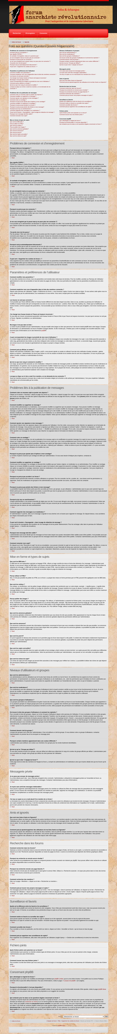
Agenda (27, 42)
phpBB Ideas (102, 989)
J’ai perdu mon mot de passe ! (18, 63)
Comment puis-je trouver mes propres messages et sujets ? (76, 95)
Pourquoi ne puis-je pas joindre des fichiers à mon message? (27, 107)
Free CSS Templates (70, 1029)
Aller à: (60, 1016)
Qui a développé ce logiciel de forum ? (70, 120)
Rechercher (17, 33)
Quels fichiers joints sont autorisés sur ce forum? (73, 112)
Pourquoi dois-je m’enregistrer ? (19, 52)
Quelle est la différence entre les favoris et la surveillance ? (75, 101)
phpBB (43, 330)
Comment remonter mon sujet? (18, 115)
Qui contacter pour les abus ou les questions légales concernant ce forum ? (80, 124)
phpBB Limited (58, 979)
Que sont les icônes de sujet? (18, 136)
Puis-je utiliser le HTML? (17, 123)
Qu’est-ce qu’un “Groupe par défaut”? (69, 63)
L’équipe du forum (52, 1021)
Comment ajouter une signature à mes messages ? (24, 98)
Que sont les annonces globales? (19, 129)
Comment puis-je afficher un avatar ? (20, 83)
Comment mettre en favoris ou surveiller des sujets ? (74, 103)
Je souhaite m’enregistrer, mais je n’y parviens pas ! (24, 56)
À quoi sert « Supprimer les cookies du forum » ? (23, 66)
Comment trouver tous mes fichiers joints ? (71, 114)
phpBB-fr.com (61, 1025)
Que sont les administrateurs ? (68, 52)
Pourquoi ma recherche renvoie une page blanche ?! (74, 92)
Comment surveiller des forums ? (68, 105)
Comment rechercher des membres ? (69, 93)
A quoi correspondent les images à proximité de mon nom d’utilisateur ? (30, 81)
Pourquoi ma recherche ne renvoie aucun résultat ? (73, 90)
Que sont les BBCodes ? (17, 121)
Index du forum (16, 42)
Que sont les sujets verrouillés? (18, 134)
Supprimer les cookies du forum (70, 1021)
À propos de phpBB (69, 981)
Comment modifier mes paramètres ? (20, 72)
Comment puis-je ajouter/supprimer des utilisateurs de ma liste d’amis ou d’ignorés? (82, 82)
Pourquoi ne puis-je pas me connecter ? (21, 59)
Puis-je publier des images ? (18, 127)
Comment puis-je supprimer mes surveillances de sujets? (75, 106)
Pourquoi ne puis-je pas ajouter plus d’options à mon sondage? (27, 101)
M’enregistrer (30, 33)
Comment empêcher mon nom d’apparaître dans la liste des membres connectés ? (33, 74)
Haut (13, 158)
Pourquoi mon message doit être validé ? (21, 114)
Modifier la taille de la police (105, 42)
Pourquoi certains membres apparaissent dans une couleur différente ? (79, 61)
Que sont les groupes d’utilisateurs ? (69, 56)
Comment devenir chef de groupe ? (69, 59)
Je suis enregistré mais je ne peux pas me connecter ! (25, 57)
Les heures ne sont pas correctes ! (19, 76)
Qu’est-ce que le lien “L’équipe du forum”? (71, 64)
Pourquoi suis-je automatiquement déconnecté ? (23, 64)
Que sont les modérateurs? (67, 54)
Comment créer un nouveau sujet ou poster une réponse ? (26, 94)
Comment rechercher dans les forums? (70, 88)
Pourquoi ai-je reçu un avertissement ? (20, 108)
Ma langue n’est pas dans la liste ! (19, 79)
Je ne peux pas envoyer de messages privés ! (72, 71)
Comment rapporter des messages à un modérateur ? (25, 110)
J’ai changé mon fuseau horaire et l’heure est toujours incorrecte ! (28, 78)
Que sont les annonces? (17, 130)
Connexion (43, 33)
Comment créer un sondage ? (18, 100)
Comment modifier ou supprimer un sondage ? (23, 103)
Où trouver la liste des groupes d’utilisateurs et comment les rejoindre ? (79, 57)
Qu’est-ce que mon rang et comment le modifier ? (24, 85)
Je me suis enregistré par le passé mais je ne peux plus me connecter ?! (30, 61)
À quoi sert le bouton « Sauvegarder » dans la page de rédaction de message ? (32, 112)
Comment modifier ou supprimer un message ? (23, 96)
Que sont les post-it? (15, 132)
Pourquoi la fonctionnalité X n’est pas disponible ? (73, 122)
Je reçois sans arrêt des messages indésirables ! (73, 72)
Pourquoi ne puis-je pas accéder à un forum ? (22, 105)
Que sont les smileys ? (16, 125)
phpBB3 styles (87, 1029)
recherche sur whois (31, 1001)
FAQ (59, 1021)
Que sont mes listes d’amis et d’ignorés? (70, 80)
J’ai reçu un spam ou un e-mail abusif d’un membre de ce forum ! (77, 74)
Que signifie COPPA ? (16, 54)
